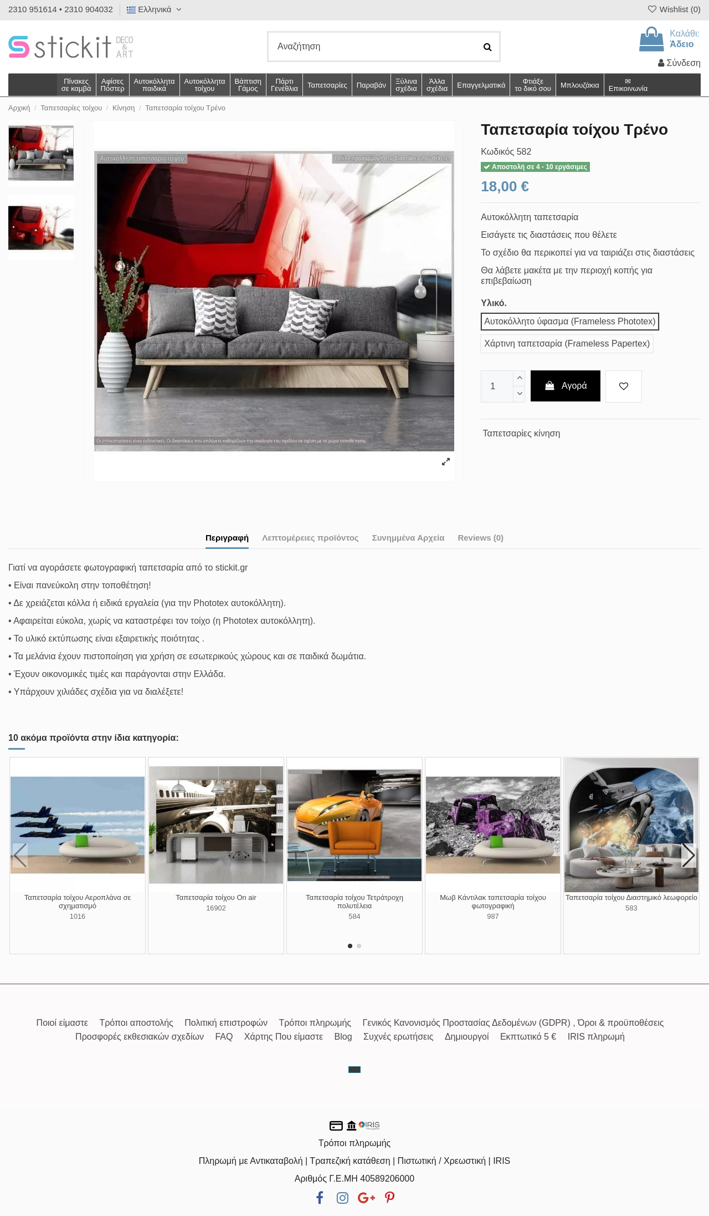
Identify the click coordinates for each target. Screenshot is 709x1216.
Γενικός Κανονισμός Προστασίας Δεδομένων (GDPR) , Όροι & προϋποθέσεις (513, 1022)
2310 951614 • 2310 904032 (60, 9)
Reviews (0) (481, 537)
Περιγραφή (227, 537)
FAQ (224, 1036)
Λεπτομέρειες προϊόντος (310, 537)
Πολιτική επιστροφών (226, 1022)
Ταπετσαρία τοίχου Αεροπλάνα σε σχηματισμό (77, 901)
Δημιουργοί (467, 1036)
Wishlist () (673, 9)
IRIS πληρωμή (596, 1036)
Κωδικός (497, 151)
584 (354, 916)
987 (493, 916)
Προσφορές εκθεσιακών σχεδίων (139, 1036)
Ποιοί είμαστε (62, 1022)
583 (631, 908)
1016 (77, 916)
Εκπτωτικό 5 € (528, 1036)
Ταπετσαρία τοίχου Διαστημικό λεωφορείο (631, 897)
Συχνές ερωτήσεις (398, 1036)
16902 (216, 908)
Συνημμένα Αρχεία (408, 537)
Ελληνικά (155, 9)
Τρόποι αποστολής (136, 1022)
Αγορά (565, 385)
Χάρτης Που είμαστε (283, 1036)
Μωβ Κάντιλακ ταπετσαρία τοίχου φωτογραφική (493, 901)
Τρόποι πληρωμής (315, 1022)
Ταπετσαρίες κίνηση (522, 433)
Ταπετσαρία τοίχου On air (216, 897)
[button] (437, 85)
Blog (343, 1036)
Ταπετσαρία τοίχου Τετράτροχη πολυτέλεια (354, 901)
